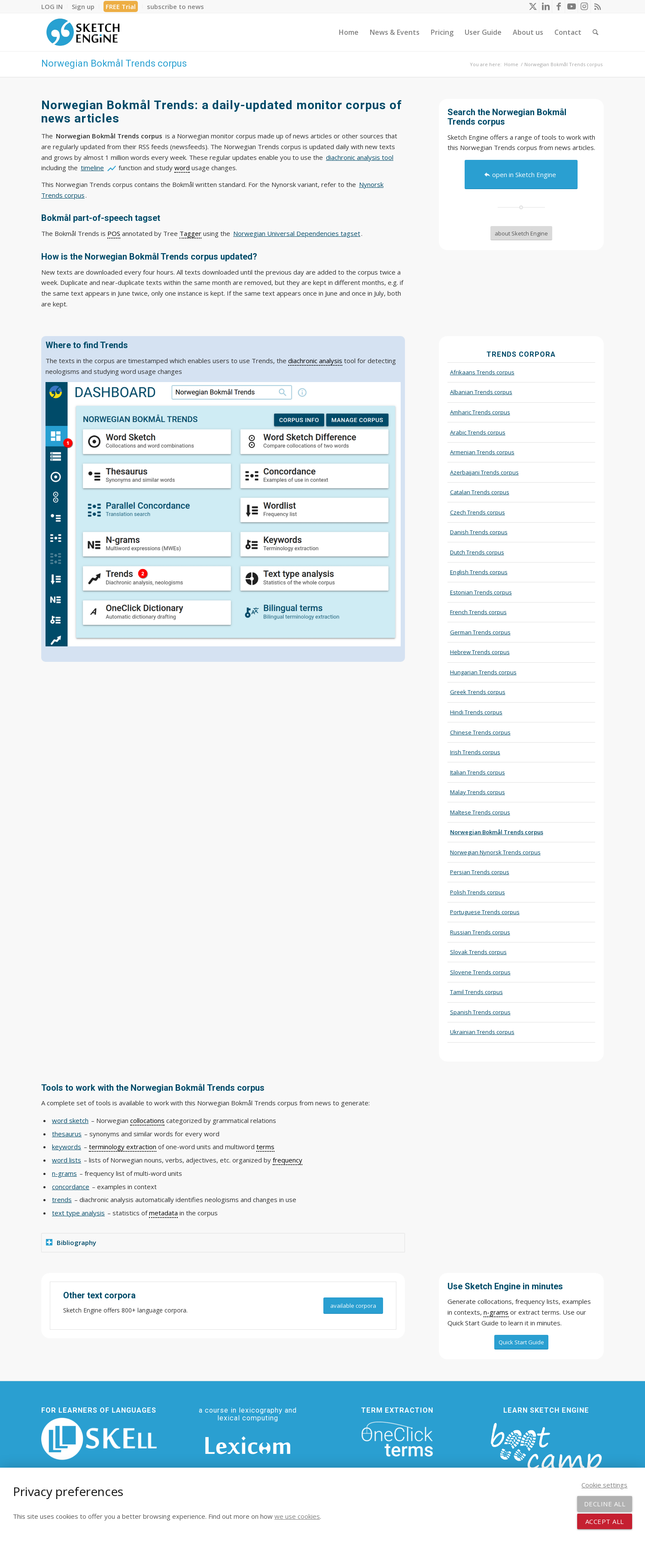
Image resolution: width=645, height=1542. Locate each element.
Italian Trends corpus (477, 772)
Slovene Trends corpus (480, 972)
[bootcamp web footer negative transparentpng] (546, 1453)
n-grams (64, 1173)
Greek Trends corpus (477, 692)
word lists (66, 1160)
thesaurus (67, 1133)
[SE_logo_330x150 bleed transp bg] (83, 32)
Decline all (605, 1503)
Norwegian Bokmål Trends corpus (114, 63)
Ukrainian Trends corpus (482, 1032)
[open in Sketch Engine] (521, 174)
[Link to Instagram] (584, 6)
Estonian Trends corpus (481, 592)
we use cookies (297, 1516)
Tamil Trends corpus (476, 992)
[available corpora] (353, 1305)
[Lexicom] (247, 1445)
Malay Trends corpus (477, 792)
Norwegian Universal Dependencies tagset (296, 233)
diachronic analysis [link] (315, 360)
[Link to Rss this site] (597, 6)
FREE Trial (121, 6)
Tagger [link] (190, 233)
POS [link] (113, 233)
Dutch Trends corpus (477, 552)
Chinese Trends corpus (480, 732)
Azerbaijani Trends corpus (484, 472)
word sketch (70, 1120)
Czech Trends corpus (477, 512)
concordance (70, 1186)
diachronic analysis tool (359, 157)
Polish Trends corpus (477, 892)
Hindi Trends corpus (476, 712)
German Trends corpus (480, 632)
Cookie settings (604, 1485)
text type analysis (78, 1213)
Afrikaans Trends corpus (482, 372)
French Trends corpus (478, 612)
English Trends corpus (479, 572)
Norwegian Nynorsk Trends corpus (495, 852)
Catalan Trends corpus (479, 492)
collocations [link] (147, 1120)
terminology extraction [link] (122, 1146)
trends (62, 1199)
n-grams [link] (496, 1312)
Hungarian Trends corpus (483, 672)
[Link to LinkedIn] (545, 6)
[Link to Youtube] (571, 6)
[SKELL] (99, 1439)
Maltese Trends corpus (480, 812)
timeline (92, 167)
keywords (66, 1146)
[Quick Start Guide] (521, 1342)
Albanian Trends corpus (481, 392)
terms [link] (265, 1146)
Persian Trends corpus (479, 872)
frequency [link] (287, 1160)
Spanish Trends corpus (480, 1012)
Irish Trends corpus (475, 752)
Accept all (604, 1521)
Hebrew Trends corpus (480, 652)
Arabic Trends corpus (477, 432)
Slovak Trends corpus (478, 952)
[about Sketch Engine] (521, 233)
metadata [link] (163, 1213)
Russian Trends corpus (480, 932)
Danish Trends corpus (479, 532)
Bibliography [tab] (71, 1242)
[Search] (595, 32)
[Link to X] (532, 6)
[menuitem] (54, 6)
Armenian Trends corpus (482, 452)
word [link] (182, 167)
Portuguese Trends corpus (485, 912)
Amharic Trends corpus (480, 412)
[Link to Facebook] (558, 6)
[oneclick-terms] (397, 1439)
